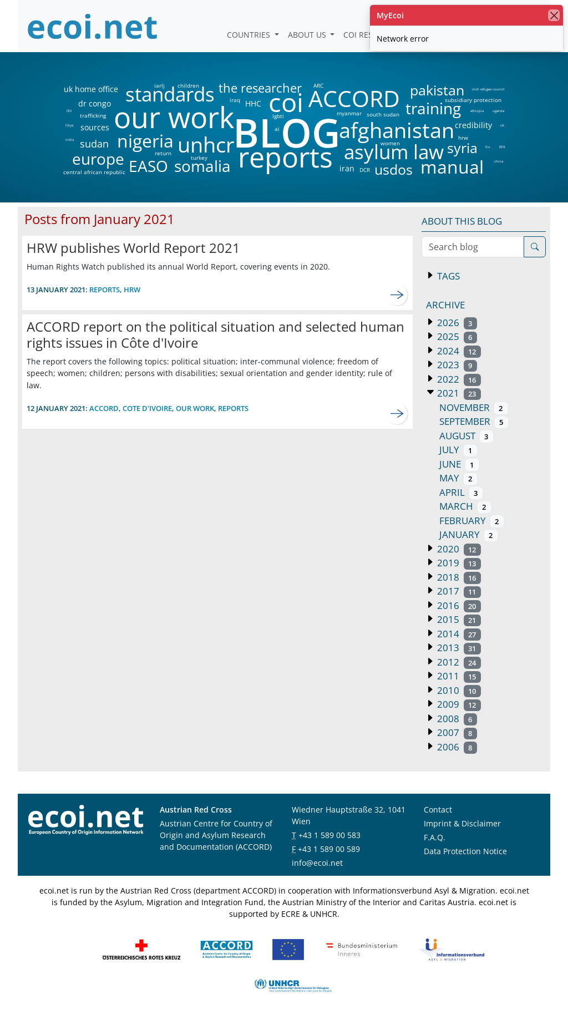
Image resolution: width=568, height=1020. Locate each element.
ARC (318, 85)
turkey (199, 157)
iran (346, 168)
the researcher (241, 88)
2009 (458, 704)
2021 (458, 393)
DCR (364, 169)
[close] (554, 15)
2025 (456, 336)
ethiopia (476, 111)
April (461, 492)
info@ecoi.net (317, 862)
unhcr (206, 144)
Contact (438, 809)
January (468, 534)
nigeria (145, 141)
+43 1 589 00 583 (329, 835)
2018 (458, 577)
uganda (498, 111)
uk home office (91, 89)
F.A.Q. (434, 837)
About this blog (462, 221)
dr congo (94, 104)
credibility (473, 125)
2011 (458, 675)
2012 (458, 662)
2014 (458, 633)
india (69, 139)
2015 (458, 619)
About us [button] (308, 34)
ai (277, 128)
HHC (253, 104)
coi (285, 102)
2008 (456, 718)
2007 (456, 732)
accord (104, 408)
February (471, 520)
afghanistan (396, 130)
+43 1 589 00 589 (329, 849)
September (473, 421)
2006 (456, 746)
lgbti (278, 116)
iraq (235, 100)
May (458, 477)
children (188, 85)
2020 (458, 548)
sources (94, 127)
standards (170, 94)
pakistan (437, 90)
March (465, 506)
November (473, 407)
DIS (69, 111)
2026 (456, 322)
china (498, 161)
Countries (249, 34)
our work (174, 117)
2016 (458, 605)
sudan (94, 144)
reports (285, 157)
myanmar (349, 113)
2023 (456, 364)
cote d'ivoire (147, 408)
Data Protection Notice (465, 851)
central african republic (94, 172)
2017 (458, 591)
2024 (458, 350)
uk (502, 125)
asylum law (394, 152)
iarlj (159, 85)
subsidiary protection (473, 100)
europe (98, 158)
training (433, 108)
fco (487, 147)
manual (451, 167)
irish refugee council (487, 89)
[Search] (535, 246)
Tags (447, 276)
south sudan (383, 114)
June (459, 464)
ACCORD (353, 98)
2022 (458, 379)
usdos (393, 169)
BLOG (285, 132)
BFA (502, 147)
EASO (148, 166)
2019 (458, 562)
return (163, 153)
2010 (458, 690)
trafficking (93, 115)
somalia (202, 166)
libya (69, 125)
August (466, 435)
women (390, 143)
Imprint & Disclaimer (462, 823)
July (458, 449)
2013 (458, 647)
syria (462, 148)
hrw (463, 137)
